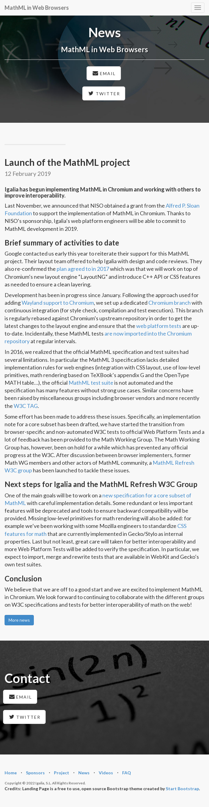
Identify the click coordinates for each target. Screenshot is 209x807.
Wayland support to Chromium (58, 302)
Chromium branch (169, 302)
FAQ (126, 772)
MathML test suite (91, 382)
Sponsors (35, 772)
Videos (106, 772)
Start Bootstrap (182, 788)
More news (19, 620)
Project (61, 772)
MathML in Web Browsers (37, 7)
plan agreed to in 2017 (83, 268)
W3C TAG (26, 405)
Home (11, 772)
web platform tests (158, 325)
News (84, 772)
